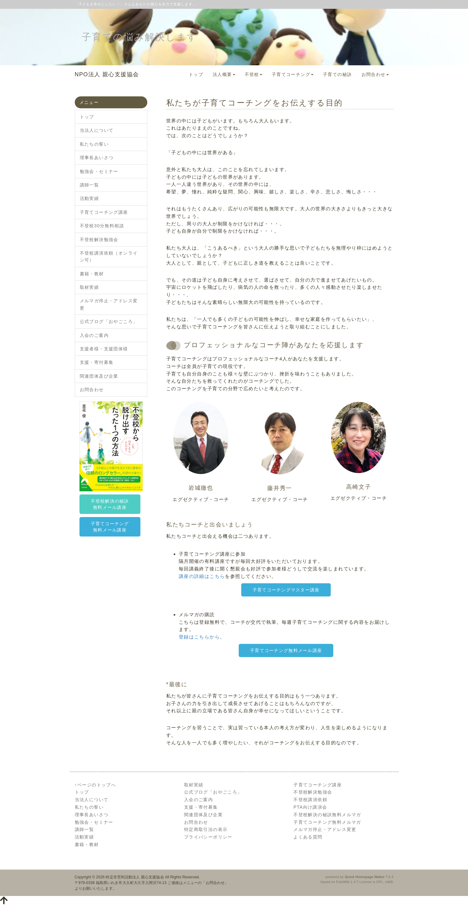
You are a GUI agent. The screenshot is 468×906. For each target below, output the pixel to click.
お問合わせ (375, 74)
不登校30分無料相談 (102, 225)
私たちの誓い (94, 144)
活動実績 (89, 198)
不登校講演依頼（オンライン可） (109, 256)
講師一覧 (89, 184)
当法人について (97, 130)
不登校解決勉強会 (99, 239)
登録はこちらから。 (202, 636)
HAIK (389, 882)
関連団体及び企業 (99, 376)
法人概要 (224, 74)
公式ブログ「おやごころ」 (109, 321)
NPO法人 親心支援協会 (107, 74)
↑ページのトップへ (95, 784)
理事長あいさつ (97, 157)
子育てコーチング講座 (104, 212)
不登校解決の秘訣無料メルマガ (327, 814)
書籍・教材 (92, 273)
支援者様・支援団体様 (104, 348)
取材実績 (89, 287)
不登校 (253, 74)
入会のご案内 (94, 335)
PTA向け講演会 (310, 807)
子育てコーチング (292, 74)
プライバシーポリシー (208, 836)
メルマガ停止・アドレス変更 (109, 304)
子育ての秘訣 (337, 74)
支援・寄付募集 (97, 362)
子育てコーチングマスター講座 (286, 589)
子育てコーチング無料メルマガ (327, 822)
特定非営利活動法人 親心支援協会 (135, 877)
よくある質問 (307, 836)
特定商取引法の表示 (206, 829)
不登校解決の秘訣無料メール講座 (110, 504)
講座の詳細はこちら (202, 576)
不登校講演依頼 (310, 799)
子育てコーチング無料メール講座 (286, 650)
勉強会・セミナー (99, 171)
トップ (196, 74)
